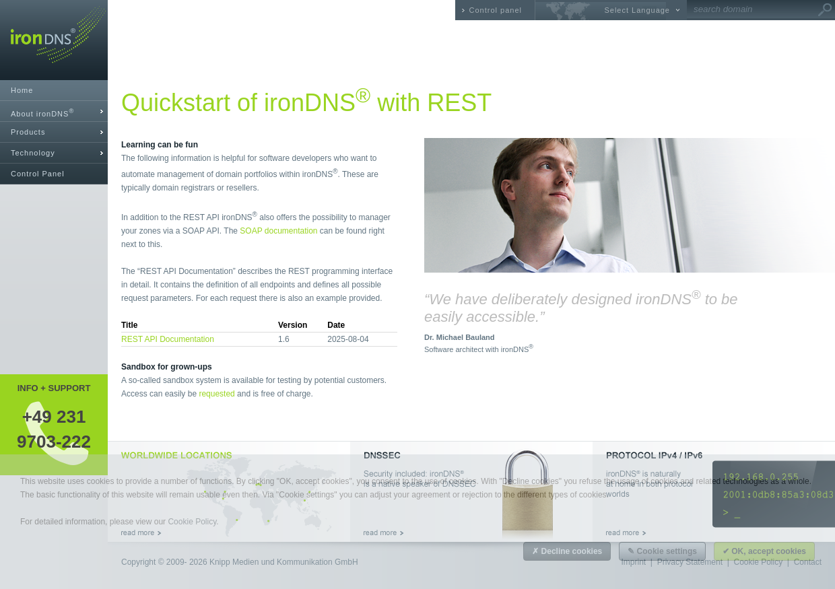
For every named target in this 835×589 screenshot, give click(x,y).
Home (22, 90)
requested (216, 394)
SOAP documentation (278, 231)
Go (825, 10)
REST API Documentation (167, 339)
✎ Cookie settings (662, 551)
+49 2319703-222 (54, 429)
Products (28, 132)
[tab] (54, 111)
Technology (33, 153)
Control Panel (38, 174)
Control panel (495, 10)
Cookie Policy (192, 521)
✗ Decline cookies (567, 551)
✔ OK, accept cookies (764, 551)
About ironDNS (42, 113)
